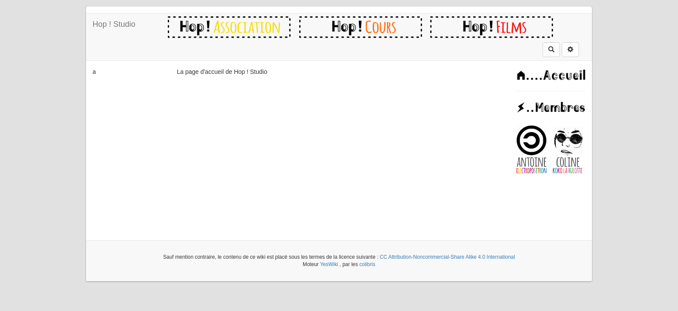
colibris (367, 264)
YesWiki (329, 264)
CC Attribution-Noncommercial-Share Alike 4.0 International (447, 257)
